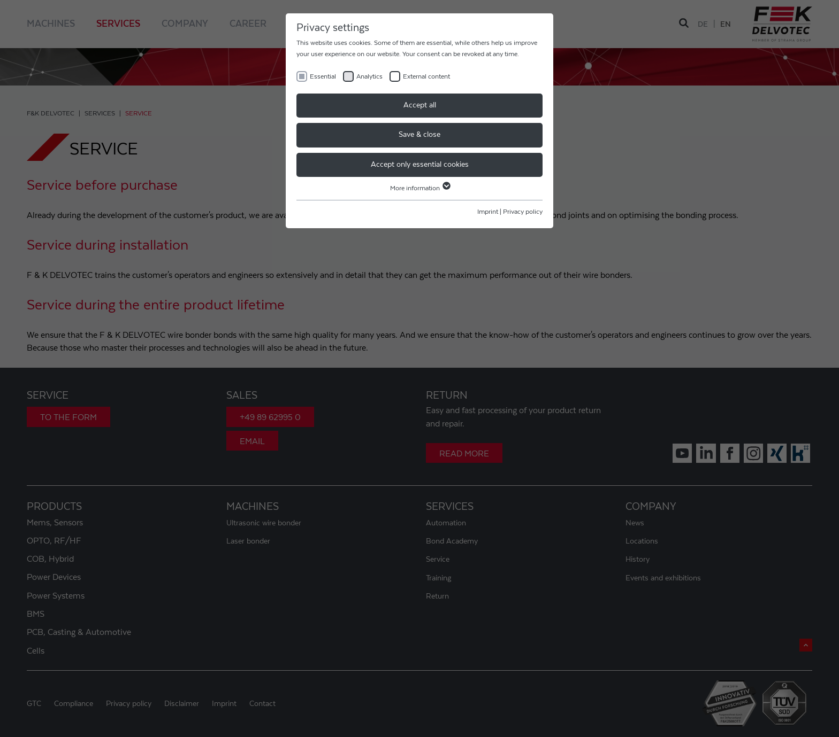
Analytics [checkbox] (369, 76)
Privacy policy (523, 211)
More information (419, 188)
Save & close (419, 134)
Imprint (487, 211)
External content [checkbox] (426, 76)
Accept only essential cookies (420, 164)
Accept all (419, 105)
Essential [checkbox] (323, 76)
